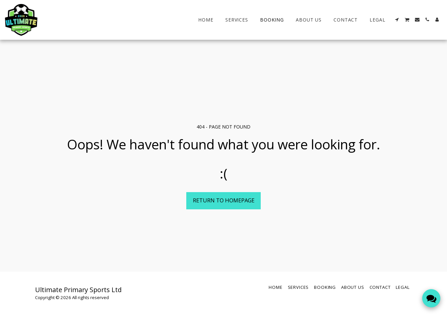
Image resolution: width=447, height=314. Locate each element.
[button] (397, 19)
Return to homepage (223, 200)
